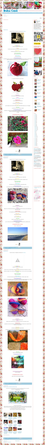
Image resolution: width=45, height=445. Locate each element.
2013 (35, 139)
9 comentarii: (14, 247)
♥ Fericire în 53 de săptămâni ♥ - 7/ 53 (39, 97)
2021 (35, 119)
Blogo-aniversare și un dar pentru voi (39, 106)
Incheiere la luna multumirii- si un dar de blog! (39, 80)
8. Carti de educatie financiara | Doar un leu (20, 425)
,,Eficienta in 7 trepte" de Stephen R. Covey (17, 98)
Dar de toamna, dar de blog (39, 109)
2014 (35, 138)
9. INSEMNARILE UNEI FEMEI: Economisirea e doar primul (5, 432)
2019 (35, 121)
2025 (35, 115)
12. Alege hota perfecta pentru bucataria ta (20, 432)
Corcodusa (24, 31)
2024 (35, 116)
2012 (35, 140)
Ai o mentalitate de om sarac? (39, 89)
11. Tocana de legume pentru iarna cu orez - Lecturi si (15, 432)
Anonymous (35, 159)
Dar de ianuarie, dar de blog (39, 93)
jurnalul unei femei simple (8, 248)
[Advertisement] (17, 24)
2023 (35, 117)
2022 (35, 118)
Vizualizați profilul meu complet (37, 29)
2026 (35, 114)
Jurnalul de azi (5, 29)
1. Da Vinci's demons (5, 417)
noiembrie (35, 127)
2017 (35, 123)
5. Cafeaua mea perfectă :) (6, 424)
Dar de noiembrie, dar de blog (39, 86)
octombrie (35, 128)
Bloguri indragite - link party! (39, 83)
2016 (35, 124)
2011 (35, 141)
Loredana (35, 155)
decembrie (35, 126)
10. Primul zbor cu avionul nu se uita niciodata (10, 432)
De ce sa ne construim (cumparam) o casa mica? (38, 103)
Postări (5, 14)
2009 (35, 143)
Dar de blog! (38, 99)
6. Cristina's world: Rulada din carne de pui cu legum (10, 425)
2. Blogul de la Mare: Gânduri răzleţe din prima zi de (10, 418)
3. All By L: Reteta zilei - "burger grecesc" (15, 418)
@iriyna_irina (35, 148)
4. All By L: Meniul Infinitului (19, 417)
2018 (35, 122)
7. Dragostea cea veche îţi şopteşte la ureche (15, 425)
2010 (35, 142)
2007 (35, 145)
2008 (35, 144)
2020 (35, 120)
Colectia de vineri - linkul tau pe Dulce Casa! (10, 386)
